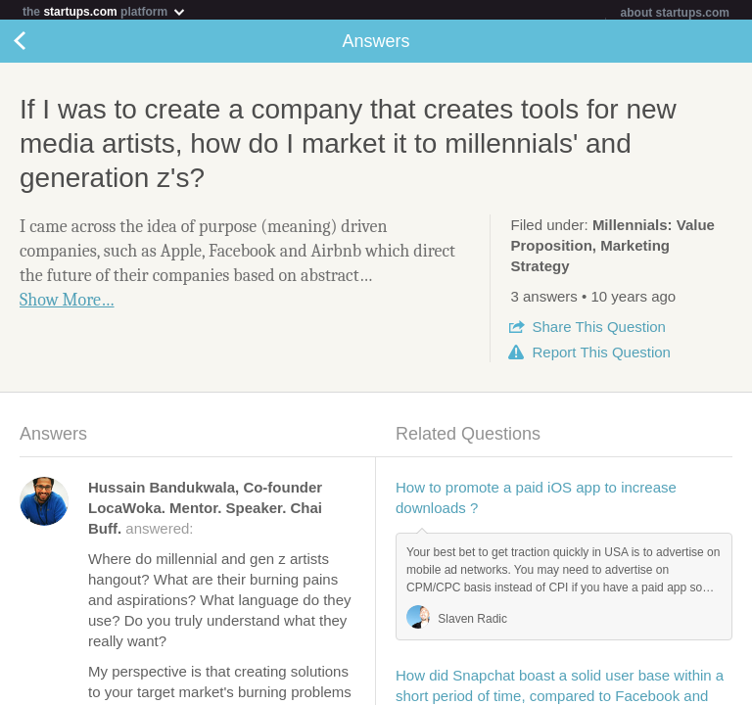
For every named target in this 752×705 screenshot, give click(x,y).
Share (598, 330)
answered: (205, 511)
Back (39, 45)
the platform (105, 11)
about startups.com (675, 13)
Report (601, 356)
